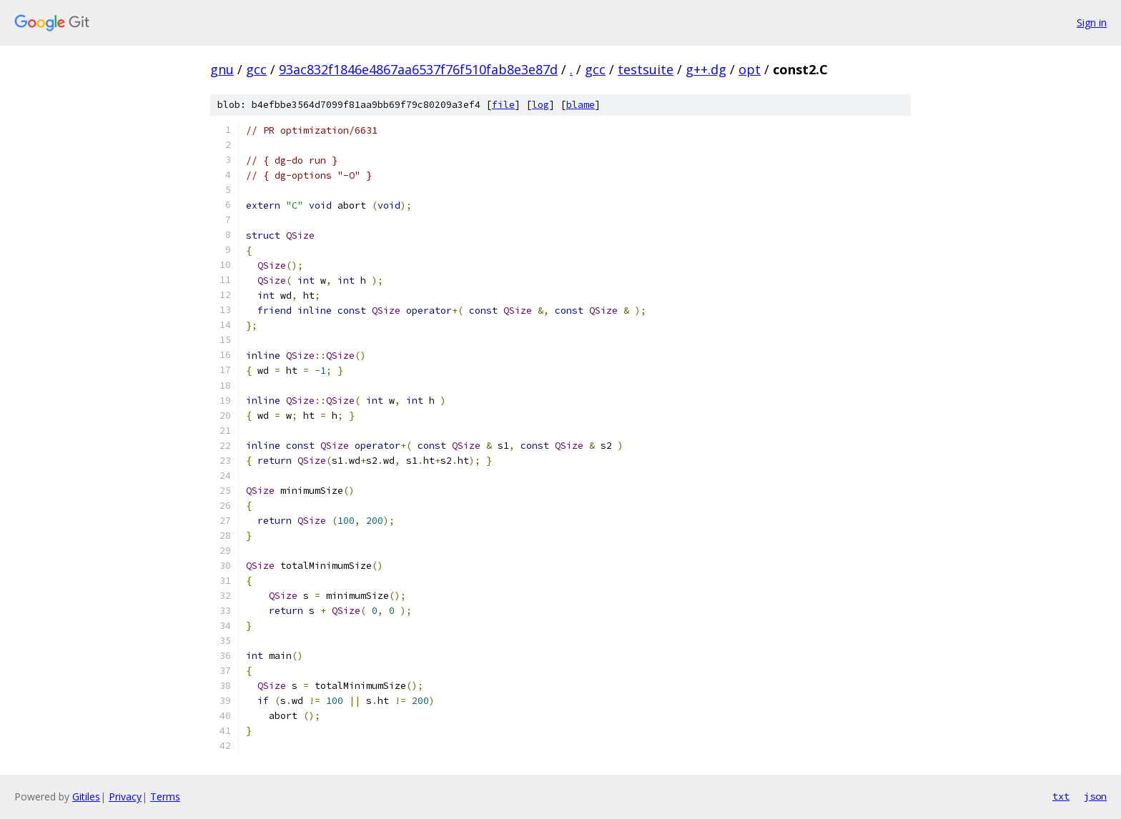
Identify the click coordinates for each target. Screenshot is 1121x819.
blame (580, 105)
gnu (222, 69)
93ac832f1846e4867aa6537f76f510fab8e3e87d (418, 69)
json (1095, 796)
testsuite (645, 69)
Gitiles (86, 796)
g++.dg (706, 69)
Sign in (1092, 22)
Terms (165, 796)
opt (750, 69)
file (503, 105)
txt (1061, 796)
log (540, 105)
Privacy (125, 796)
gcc (256, 69)
